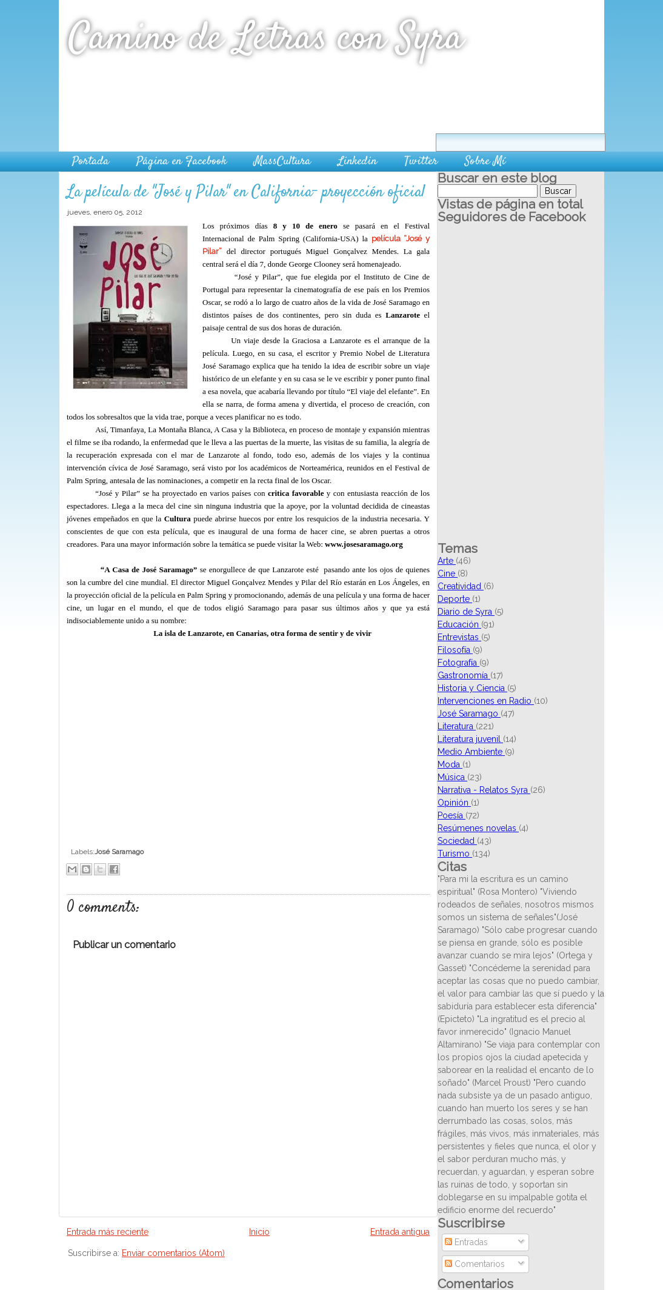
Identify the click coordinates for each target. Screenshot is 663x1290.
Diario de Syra (466, 612)
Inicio (259, 1232)
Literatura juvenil (470, 739)
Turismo (455, 853)
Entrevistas (459, 637)
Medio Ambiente (471, 752)
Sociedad (457, 841)
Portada (90, 161)
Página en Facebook (181, 161)
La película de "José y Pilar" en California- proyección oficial (246, 192)
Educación (459, 624)
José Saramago (119, 851)
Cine (448, 573)
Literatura (457, 726)
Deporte (455, 599)
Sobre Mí (485, 161)
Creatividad (461, 586)
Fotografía (458, 662)
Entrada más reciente (107, 1232)
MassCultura (282, 161)
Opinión (454, 802)
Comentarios (475, 1264)
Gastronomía (464, 675)
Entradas (466, 1242)
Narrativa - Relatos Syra (484, 790)
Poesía (451, 815)
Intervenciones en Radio (486, 701)
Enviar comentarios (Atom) (173, 1253)
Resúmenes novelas (478, 828)
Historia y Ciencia (472, 688)
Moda (450, 764)
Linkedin (357, 161)
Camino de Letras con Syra (266, 39)
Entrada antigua (400, 1232)
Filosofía (455, 650)
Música (452, 777)
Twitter (421, 161)
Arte (447, 561)
